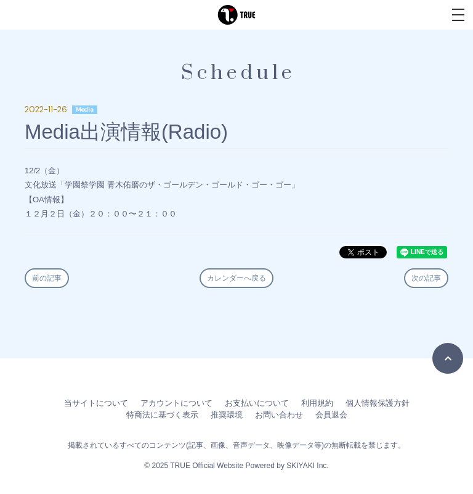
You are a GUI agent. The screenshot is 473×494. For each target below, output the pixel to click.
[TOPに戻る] (447, 358)
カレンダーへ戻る (236, 278)
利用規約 (317, 403)
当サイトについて (96, 403)
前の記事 (47, 278)
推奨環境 (227, 414)
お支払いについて (257, 403)
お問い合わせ (279, 414)
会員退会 (331, 414)
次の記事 (426, 278)
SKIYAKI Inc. (307, 465)
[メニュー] (458, 15)
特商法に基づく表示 (162, 414)
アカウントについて (176, 403)
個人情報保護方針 (378, 403)
